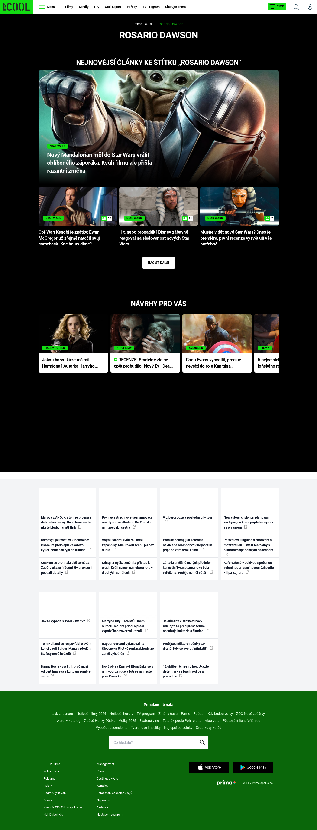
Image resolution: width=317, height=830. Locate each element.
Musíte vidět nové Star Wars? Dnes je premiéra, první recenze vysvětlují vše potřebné (236, 238)
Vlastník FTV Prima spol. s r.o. (63, 807)
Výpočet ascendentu (111, 728)
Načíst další (158, 262)
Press (100, 771)
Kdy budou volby (220, 714)
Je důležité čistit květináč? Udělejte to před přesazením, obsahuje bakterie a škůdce (186, 626)
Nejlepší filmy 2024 (91, 714)
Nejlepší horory (121, 714)
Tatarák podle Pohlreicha (182, 721)
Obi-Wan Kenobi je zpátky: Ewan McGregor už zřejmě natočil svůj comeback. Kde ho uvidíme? (69, 238)
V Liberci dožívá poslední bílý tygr (187, 519)
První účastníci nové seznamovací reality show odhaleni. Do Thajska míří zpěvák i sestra (127, 522)
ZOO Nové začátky (250, 714)
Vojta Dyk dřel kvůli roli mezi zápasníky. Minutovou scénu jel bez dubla (128, 545)
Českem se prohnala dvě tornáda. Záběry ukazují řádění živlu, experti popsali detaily (66, 568)
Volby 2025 (127, 721)
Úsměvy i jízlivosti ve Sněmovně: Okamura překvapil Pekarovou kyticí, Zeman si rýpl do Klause (66, 545)
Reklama (49, 778)
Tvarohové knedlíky (146, 728)
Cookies (49, 800)
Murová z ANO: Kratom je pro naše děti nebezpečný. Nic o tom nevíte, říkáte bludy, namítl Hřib (66, 522)
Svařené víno (149, 721)
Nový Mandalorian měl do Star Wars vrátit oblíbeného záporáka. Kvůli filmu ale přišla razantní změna (99, 162)
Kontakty (102, 785)
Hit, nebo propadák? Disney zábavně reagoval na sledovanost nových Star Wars (154, 238)
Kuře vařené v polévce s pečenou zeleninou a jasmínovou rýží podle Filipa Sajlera (249, 568)
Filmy (69, 7)
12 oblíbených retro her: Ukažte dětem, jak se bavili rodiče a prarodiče (186, 671)
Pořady (132, 7)
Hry (96, 7)
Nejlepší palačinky (178, 728)
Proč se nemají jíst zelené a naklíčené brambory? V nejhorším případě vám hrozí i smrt (187, 545)
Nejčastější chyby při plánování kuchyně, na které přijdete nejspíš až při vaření (248, 522)
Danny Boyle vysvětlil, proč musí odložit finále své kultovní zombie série (66, 671)
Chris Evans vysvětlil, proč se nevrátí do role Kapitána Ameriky (213, 363)
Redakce (102, 807)
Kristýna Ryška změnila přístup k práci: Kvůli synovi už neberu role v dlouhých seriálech (127, 568)
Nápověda (103, 800)
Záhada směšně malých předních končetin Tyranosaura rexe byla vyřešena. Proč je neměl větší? (188, 568)
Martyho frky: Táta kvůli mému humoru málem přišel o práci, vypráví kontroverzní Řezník (125, 626)
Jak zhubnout (62, 714)
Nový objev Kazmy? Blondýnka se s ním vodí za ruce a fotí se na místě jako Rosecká (127, 671)
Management (105, 764)
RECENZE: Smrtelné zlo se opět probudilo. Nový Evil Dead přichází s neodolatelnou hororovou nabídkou (143, 363)
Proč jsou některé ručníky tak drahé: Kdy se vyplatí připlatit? (188, 646)
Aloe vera (212, 721)
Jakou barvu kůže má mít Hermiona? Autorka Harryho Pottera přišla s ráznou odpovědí (68, 363)
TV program (146, 714)
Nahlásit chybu (53, 814)
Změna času (168, 714)
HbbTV (48, 785)
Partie (185, 714)
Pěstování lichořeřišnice (241, 721)
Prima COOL (143, 24)
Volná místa (51, 771)
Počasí (199, 714)
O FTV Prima (52, 764)
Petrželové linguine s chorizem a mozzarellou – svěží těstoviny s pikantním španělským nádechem (248, 547)
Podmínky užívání (55, 793)
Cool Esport (113, 7)
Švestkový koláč (208, 728)
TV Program (151, 7)
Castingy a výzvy (107, 778)
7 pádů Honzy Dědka (99, 721)
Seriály (84, 7)
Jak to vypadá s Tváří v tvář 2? (65, 621)
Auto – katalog (68, 721)
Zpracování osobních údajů (114, 793)
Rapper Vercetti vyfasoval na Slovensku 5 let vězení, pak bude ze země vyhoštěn (128, 649)
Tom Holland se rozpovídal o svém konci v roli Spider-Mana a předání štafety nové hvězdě (66, 649)
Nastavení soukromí (110, 814)
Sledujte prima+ (176, 7)
